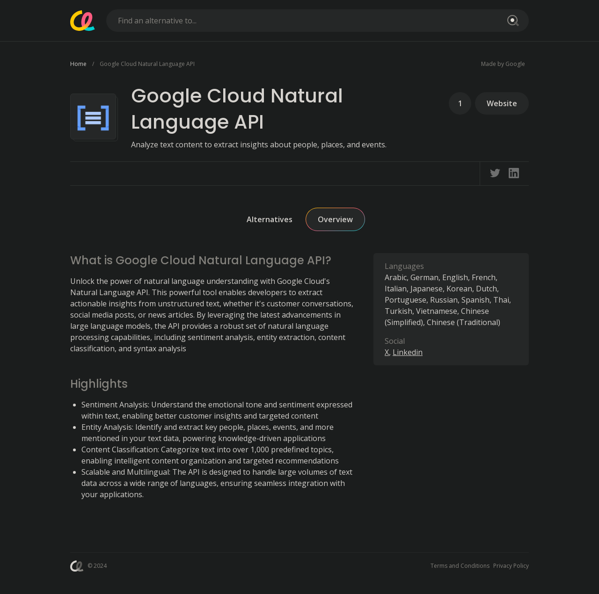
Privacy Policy (511, 566)
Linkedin (408, 352)
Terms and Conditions (460, 566)
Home (78, 64)
